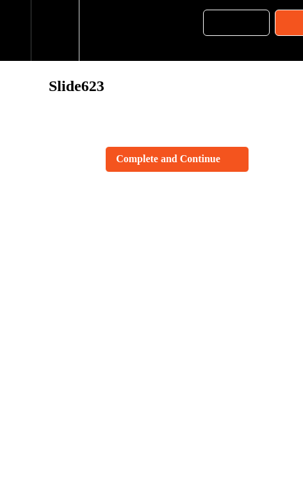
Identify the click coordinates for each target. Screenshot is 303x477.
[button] (15, 30)
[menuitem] (55, 30)
